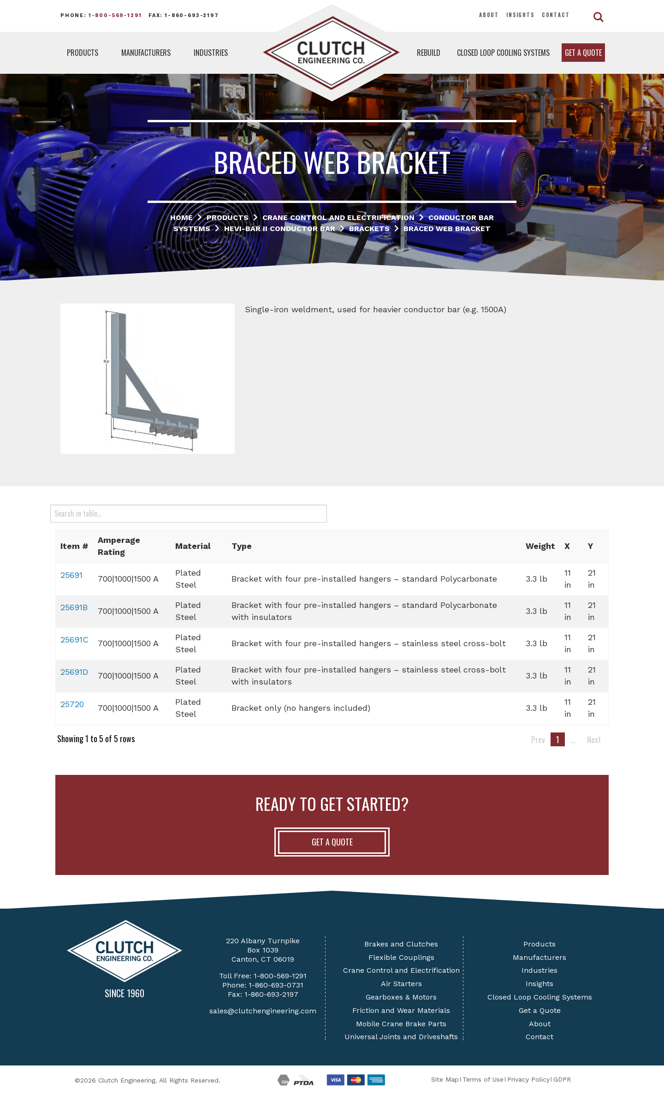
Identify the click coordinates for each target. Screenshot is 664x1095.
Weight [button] (540, 546)
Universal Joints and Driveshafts (401, 1036)
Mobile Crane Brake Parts (401, 1023)
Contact (556, 14)
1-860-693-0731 (276, 985)
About (489, 14)
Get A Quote (332, 842)
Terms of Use (483, 1079)
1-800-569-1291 (115, 15)
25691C (74, 639)
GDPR (562, 1079)
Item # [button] (74, 546)
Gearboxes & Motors (401, 997)
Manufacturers (146, 52)
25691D (74, 672)
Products (82, 52)
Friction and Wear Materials (401, 1010)
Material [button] (193, 546)
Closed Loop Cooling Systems (503, 52)
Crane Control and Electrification (401, 970)
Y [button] (590, 546)
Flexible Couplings (401, 957)
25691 (71, 575)
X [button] (567, 546)
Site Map (445, 1079)
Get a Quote (583, 52)
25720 (72, 704)
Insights (520, 14)
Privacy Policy (528, 1079)
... (573, 739)
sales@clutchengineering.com (262, 1010)
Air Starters (401, 983)
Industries (211, 52)
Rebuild (428, 52)
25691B (74, 607)
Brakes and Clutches (401, 944)
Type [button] (241, 546)
